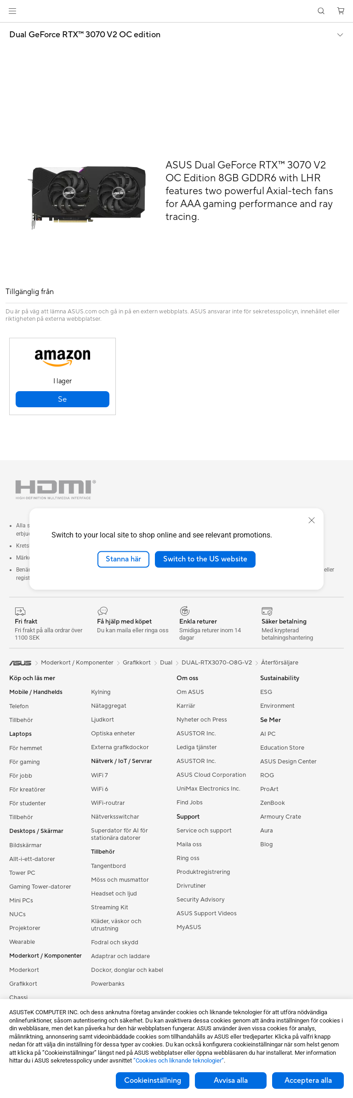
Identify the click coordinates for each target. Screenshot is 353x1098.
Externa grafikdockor (120, 747)
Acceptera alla (308, 1080)
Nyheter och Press (201, 719)
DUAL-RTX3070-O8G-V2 (217, 662)
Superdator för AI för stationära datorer (119, 834)
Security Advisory (200, 899)
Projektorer (24, 928)
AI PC (268, 734)
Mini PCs (21, 900)
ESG (266, 692)
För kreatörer (27, 789)
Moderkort (24, 970)
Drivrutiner (191, 886)
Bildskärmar (25, 845)
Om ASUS (190, 692)
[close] (311, 520)
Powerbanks (108, 984)
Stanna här (123, 559)
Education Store (282, 747)
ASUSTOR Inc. (196, 733)
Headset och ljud (114, 893)
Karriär (185, 706)
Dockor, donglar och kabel (127, 970)
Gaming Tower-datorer (40, 886)
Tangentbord (108, 866)
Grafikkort (23, 984)
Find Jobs (189, 802)
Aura (266, 830)
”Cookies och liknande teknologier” (178, 1060)
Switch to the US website (205, 559)
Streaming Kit (109, 907)
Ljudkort (102, 719)
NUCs (17, 914)
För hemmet (25, 748)
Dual (166, 662)
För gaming (24, 762)
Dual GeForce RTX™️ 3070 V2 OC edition (84, 35)
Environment (277, 706)
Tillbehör (21, 720)
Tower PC (22, 873)
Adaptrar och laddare (120, 956)
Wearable (22, 942)
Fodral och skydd (114, 942)
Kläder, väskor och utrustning (116, 925)
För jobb (20, 776)
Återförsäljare (279, 662)
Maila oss (189, 844)
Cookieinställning (152, 1080)
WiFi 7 (99, 775)
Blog (266, 844)
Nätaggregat (108, 706)
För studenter (27, 803)
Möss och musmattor (120, 880)
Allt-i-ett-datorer (32, 859)
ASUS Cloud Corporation (211, 775)
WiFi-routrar (108, 803)
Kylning (101, 692)
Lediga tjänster (196, 747)
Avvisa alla (231, 1080)
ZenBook (272, 803)
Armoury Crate (280, 817)
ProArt (269, 789)
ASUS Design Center (288, 761)
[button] (12, 11)
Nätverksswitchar (115, 817)
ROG (267, 775)
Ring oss (187, 858)
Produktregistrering (203, 872)
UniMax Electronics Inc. (208, 788)
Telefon (18, 706)
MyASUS (188, 927)
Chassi (18, 997)
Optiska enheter (113, 733)
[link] (176, 11)
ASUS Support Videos (206, 913)
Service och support (204, 830)
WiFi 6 (99, 789)
